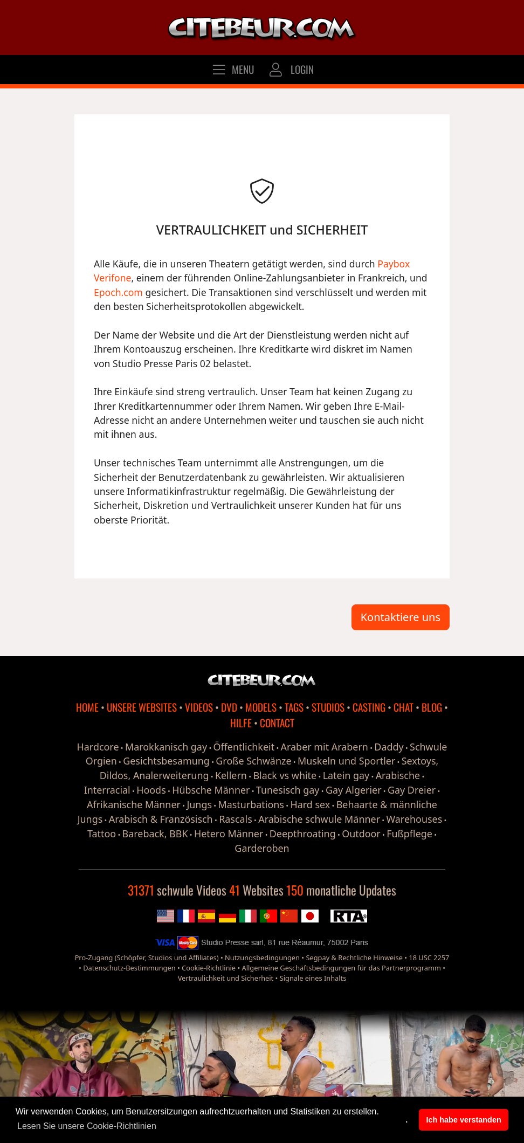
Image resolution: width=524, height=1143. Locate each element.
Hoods (151, 789)
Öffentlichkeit (244, 746)
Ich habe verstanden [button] (463, 1120)
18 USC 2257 (429, 957)
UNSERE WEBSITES (142, 707)
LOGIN (290, 69)
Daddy (388, 746)
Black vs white (284, 775)
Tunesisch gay (288, 789)
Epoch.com (118, 292)
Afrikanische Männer (134, 804)
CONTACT (277, 723)
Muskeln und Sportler (346, 760)
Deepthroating (303, 833)
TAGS (294, 707)
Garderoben (262, 848)
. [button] (406, 1120)
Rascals (235, 819)
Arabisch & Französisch (161, 819)
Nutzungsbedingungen (262, 957)
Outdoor (361, 833)
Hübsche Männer (211, 789)
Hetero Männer (228, 833)
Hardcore (98, 746)
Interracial (107, 789)
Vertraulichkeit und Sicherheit (226, 978)
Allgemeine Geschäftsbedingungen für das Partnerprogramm (341, 968)
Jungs (199, 804)
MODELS (261, 707)
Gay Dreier (412, 789)
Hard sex (310, 804)
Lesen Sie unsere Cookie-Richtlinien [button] (86, 1126)
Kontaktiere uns (400, 617)
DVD (229, 707)
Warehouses (415, 819)
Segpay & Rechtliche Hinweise (354, 957)
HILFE (241, 723)
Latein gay (346, 775)
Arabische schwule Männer (319, 819)
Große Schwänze (253, 760)
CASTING (369, 707)
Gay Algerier (354, 789)
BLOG (432, 707)
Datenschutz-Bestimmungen (129, 968)
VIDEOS (199, 707)
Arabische (398, 775)
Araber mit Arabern (324, 746)
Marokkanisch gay (166, 746)
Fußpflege (409, 833)
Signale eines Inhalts (313, 978)
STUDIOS (328, 707)
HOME (87, 707)
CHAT (403, 707)
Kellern (231, 775)
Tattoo (101, 833)
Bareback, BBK (155, 833)
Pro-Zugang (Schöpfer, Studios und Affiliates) (147, 957)
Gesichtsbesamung (166, 760)
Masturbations (251, 804)
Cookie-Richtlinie (209, 968)
